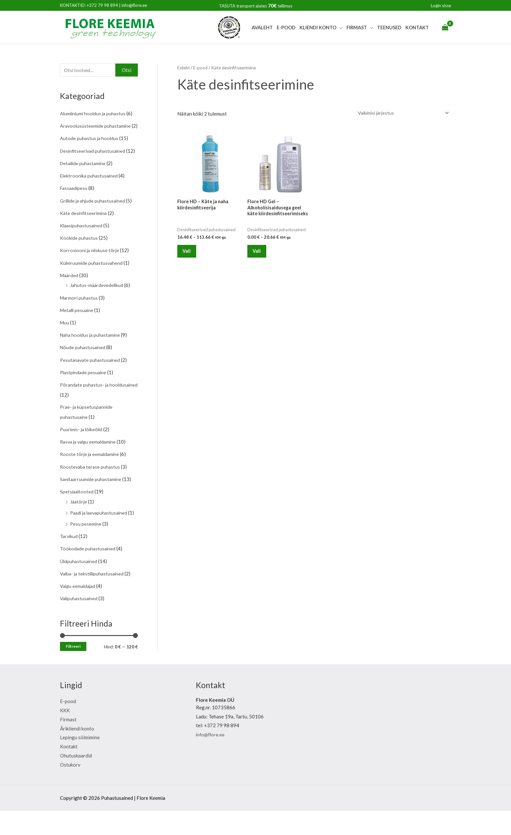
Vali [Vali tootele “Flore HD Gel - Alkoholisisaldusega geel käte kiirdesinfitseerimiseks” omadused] (260, 254)
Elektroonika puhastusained (90, 195)
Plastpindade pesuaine (84, 389)
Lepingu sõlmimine (80, 761)
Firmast (356, 27)
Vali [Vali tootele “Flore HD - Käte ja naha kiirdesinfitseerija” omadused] (189, 254)
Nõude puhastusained (83, 365)
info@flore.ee (134, 5)
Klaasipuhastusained (82, 244)
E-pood (286, 27)
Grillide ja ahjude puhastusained (94, 219)
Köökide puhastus (79, 257)
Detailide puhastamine (84, 183)
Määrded (70, 293)
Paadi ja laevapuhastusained (100, 528)
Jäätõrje (79, 517)
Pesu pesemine (86, 549)
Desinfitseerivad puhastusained (94, 160)
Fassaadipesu (74, 207)
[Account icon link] (441, 5)
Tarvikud (69, 561)
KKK (65, 734)
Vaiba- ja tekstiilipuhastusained (93, 598)
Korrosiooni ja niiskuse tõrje (90, 269)
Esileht (184, 67)
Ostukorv (70, 788)
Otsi (126, 70)
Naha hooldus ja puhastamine (91, 352)
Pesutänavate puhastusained (91, 377)
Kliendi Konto (317, 27)
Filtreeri (73, 670)
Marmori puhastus (79, 315)
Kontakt (417, 27)
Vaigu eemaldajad (79, 610)
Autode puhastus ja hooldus (90, 148)
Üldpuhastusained (79, 585)
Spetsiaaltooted (77, 507)
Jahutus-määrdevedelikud (97, 303)
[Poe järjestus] (399, 113)
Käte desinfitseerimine (84, 232)
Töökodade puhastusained (88, 573)
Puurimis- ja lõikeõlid (82, 445)
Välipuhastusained (79, 622)
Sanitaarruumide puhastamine (92, 495)
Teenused (389, 27)
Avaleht (262, 27)
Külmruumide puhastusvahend (92, 281)
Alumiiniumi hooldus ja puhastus (94, 114)
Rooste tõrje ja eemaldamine (91, 470)
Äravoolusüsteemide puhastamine (96, 126)
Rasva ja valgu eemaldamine (90, 458)
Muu (65, 340)
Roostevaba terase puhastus (91, 483)
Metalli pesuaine (78, 328)
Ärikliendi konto (77, 752)
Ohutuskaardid (76, 779)
